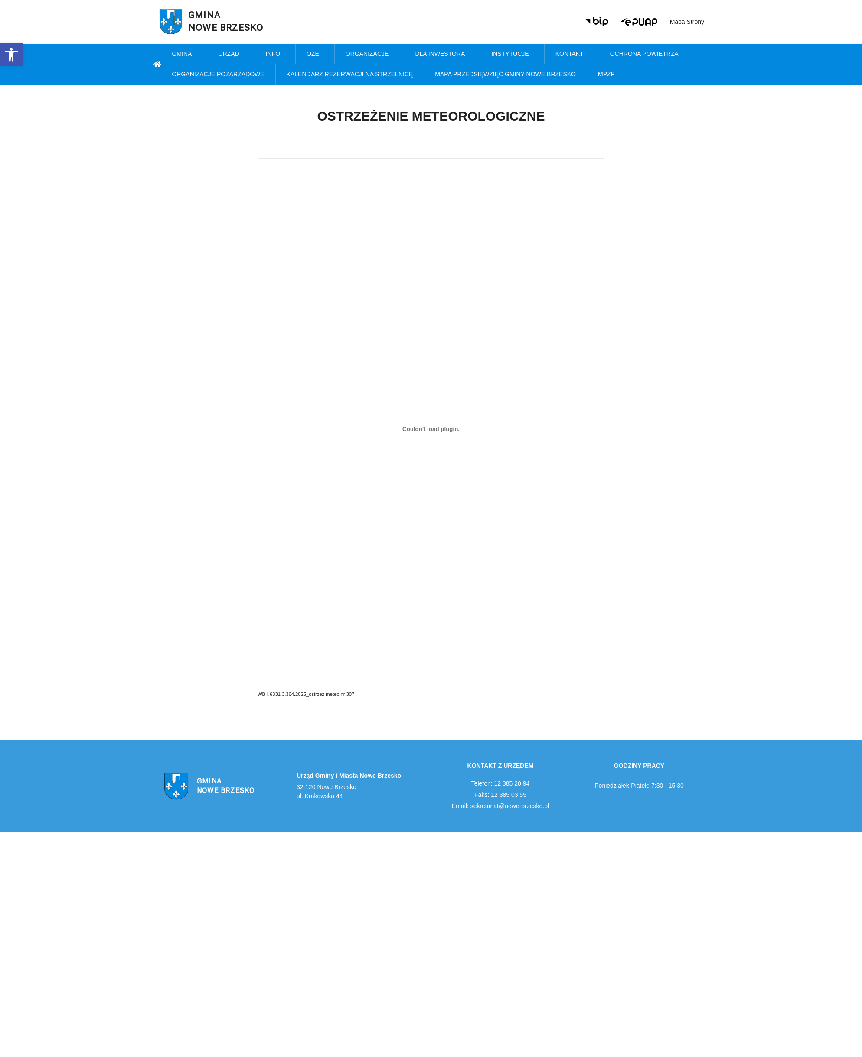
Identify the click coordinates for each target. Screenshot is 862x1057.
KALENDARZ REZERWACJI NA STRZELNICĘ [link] (350, 74)
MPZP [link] (608, 74)
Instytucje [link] (512, 54)
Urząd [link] (230, 54)
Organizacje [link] (369, 54)
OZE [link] (315, 54)
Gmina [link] (184, 54)
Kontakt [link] (571, 54)
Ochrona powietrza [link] (646, 54)
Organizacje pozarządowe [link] (218, 74)
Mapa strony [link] (687, 21)
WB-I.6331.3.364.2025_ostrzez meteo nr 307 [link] (306, 694)
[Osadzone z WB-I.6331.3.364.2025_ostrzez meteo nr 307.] (431, 428)
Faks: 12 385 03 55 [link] (500, 794)
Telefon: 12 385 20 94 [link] (500, 783)
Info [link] (275, 54)
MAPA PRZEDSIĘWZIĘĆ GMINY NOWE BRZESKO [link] (505, 74)
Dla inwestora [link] (442, 54)
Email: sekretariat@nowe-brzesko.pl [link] (500, 806)
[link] (11, 54)
